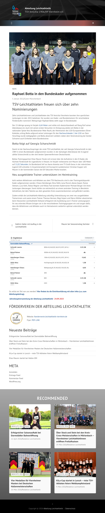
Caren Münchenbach (32, 99)
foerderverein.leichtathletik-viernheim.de (50, 316)
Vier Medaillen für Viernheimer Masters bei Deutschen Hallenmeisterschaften (40, 348)
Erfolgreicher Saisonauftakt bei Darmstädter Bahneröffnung (33, 336)
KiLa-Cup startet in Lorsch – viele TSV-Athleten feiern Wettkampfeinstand (38, 353)
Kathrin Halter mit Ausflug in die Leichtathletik (28, 225)
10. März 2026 (16, 489)
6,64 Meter (43, 125)
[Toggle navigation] (11, 23)
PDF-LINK (36, 320)
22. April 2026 (16, 439)
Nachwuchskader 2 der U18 (70, 133)
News (14, 89)
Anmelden (13, 372)
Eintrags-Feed (14, 375)
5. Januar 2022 (18, 99)
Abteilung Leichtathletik (38, 8)
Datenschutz (70, 508)
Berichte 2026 (17, 426)
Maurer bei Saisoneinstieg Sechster (75, 224)
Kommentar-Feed (16, 378)
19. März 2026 (61, 445)
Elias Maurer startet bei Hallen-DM (23, 358)
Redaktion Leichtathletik (31, 439)
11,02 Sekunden (21, 164)
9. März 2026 (61, 487)
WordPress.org (15, 381)
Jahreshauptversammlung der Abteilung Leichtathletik (31, 299)
